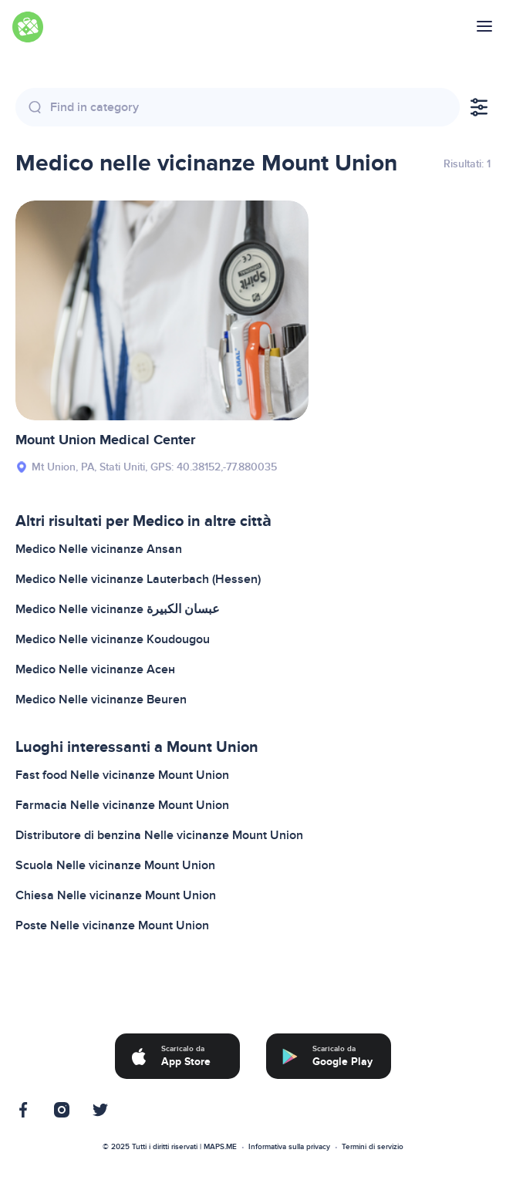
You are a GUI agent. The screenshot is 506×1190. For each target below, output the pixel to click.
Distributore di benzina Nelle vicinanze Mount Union (159, 835)
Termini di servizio (372, 1146)
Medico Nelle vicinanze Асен (95, 669)
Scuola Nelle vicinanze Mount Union (115, 865)
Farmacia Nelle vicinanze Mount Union (122, 805)
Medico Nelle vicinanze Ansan (98, 549)
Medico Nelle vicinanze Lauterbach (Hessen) (138, 579)
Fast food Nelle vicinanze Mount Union (122, 775)
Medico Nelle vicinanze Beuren (101, 699)
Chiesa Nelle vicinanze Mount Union (115, 895)
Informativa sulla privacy (289, 1146)
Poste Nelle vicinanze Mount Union (112, 925)
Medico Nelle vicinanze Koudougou (112, 639)
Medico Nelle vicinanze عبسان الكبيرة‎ (117, 609)
